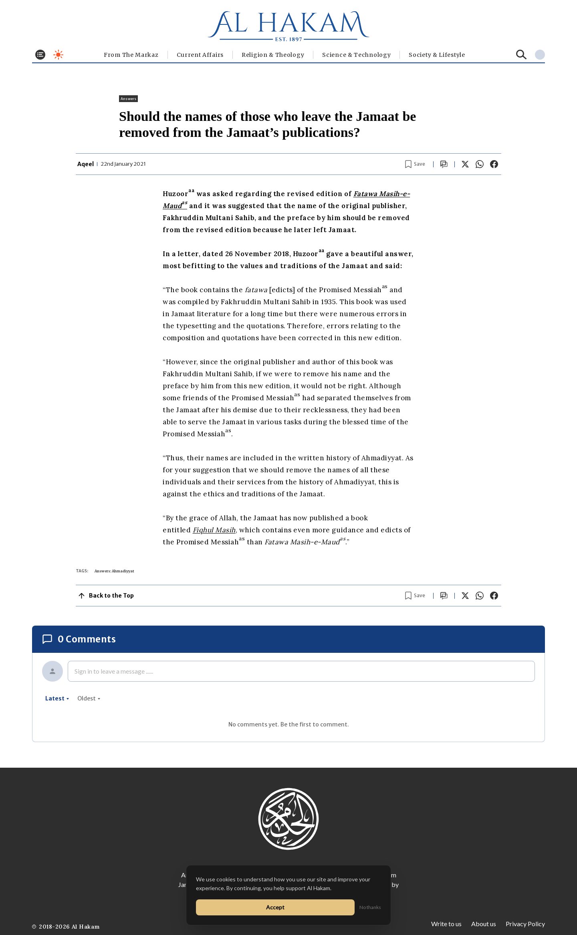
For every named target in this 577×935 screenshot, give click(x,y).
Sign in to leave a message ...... (114, 671)
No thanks (370, 907)
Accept (275, 907)
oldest (89, 698)
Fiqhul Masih (214, 530)
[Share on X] (465, 164)
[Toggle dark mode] (58, 55)
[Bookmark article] (415, 164)
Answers (128, 98)
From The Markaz (131, 54)
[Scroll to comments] (444, 164)
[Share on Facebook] (494, 164)
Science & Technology (356, 54)
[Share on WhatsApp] (480, 164)
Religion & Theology (273, 54)
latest (57, 698)
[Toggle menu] (40, 55)
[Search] (521, 55)
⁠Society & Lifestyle (437, 54)
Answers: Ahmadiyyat (114, 571)
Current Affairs (200, 54)
